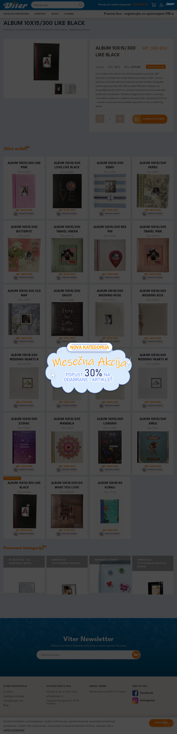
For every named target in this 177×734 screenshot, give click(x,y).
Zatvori (170, 4)
